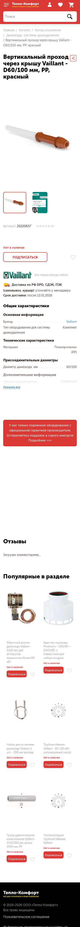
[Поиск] (40, 16)
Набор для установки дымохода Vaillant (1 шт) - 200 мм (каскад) (20, 748)
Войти (49, 4)
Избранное (61, 5)
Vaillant (71, 322)
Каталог (24, 30)
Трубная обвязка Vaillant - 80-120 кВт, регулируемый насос (57, 748)
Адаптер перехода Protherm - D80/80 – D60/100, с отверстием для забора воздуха (57, 650)
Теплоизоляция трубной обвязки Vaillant (54, 839)
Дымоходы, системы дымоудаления (32, 35)
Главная (8, 30)
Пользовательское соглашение (26, 917)
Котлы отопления (47, 30)
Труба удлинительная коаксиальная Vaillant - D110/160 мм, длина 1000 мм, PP (21, 841)
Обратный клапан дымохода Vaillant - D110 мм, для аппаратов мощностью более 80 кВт (21, 652)
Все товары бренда (51, 275)
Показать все (11, 387)
